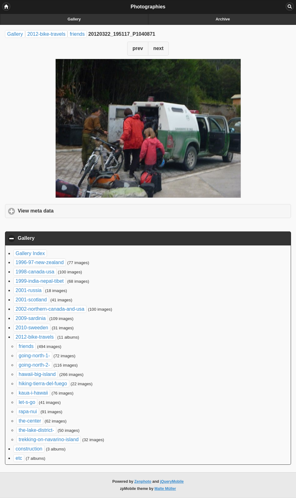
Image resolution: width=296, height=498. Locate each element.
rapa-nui (28, 411)
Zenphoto (142, 481)
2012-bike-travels (46, 34)
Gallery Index (30, 253)
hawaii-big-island (37, 374)
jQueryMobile (172, 481)
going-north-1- (34, 355)
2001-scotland (31, 299)
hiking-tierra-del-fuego (43, 383)
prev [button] (137, 48)
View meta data (65, 210)
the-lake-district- (36, 430)
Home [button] (6, 6)
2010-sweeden (32, 327)
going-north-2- (34, 365)
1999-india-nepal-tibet (40, 281)
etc (19, 458)
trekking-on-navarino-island (49, 439)
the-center (30, 420)
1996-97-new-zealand (40, 262)
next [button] (158, 48)
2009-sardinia (31, 318)
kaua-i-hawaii (33, 392)
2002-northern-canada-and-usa (50, 309)
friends (77, 34)
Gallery (74, 19)
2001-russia (29, 290)
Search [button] (289, 6)
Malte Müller (165, 489)
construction (29, 448)
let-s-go (27, 402)
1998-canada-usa (35, 271)
